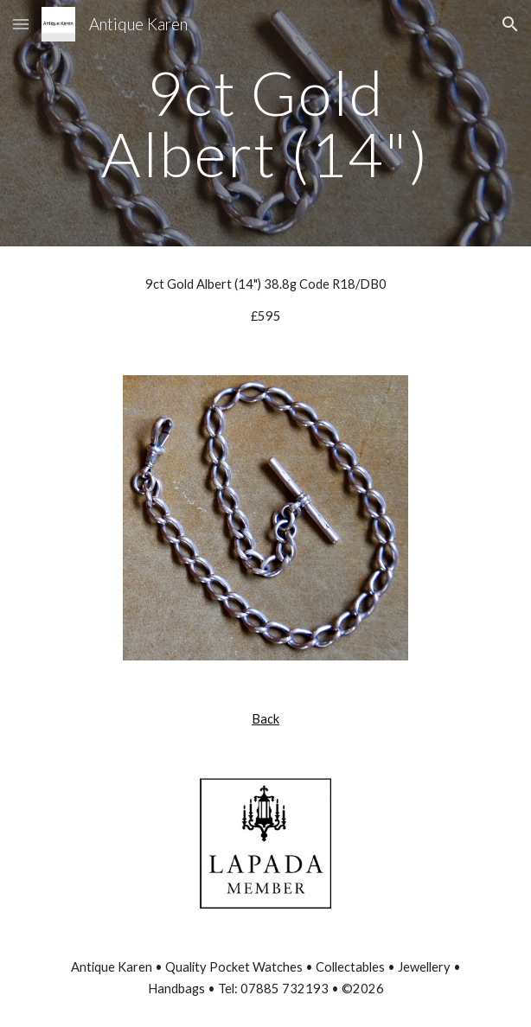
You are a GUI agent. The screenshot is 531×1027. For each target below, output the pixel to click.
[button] (21, 24)
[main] (265, 123)
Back (265, 718)
